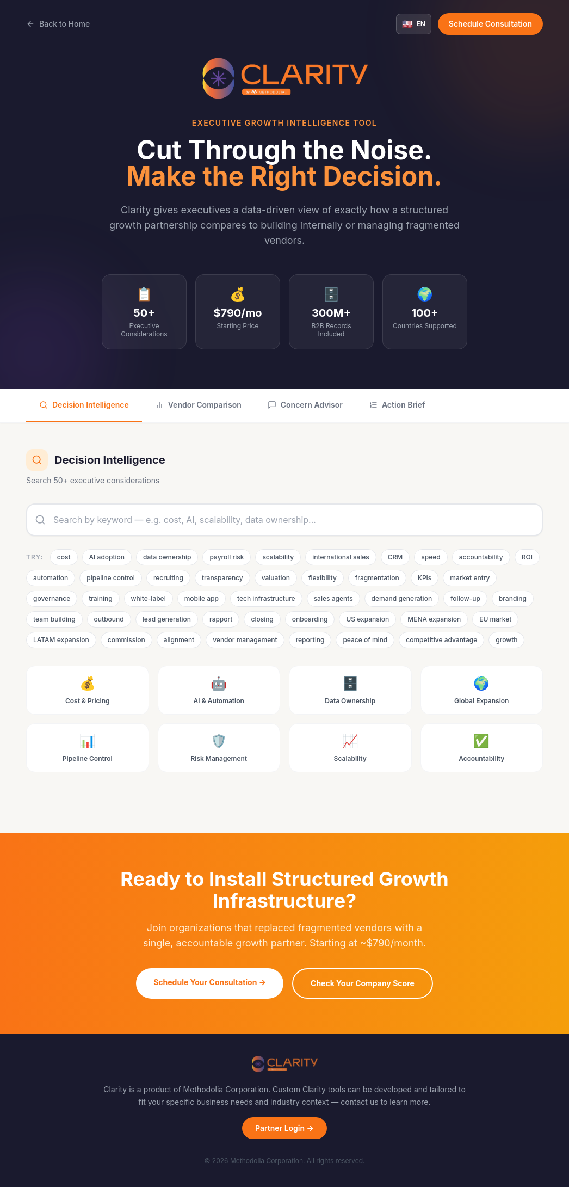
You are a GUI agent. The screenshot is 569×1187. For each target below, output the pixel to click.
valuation (276, 578)
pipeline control (110, 578)
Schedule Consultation (490, 23)
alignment (179, 640)
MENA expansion (434, 619)
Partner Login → (284, 1128)
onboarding (310, 619)
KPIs (425, 578)
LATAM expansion (61, 640)
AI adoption (107, 557)
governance (51, 598)
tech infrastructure (266, 598)
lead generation (167, 619)
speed (430, 557)
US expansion (367, 619)
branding (513, 598)
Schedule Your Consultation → (209, 982)
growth (506, 640)
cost (64, 557)
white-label (148, 598)
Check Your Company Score (363, 983)
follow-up (465, 598)
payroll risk (226, 557)
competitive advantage (441, 640)
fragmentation (377, 578)
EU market (495, 619)
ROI (527, 557)
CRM (395, 557)
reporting (310, 640)
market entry (470, 578)
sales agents (333, 598)
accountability (481, 557)
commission (126, 640)
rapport (220, 619)
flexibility (322, 578)
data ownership (167, 557)
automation (50, 578)
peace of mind (365, 640)
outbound (109, 619)
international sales (340, 557)
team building (54, 619)
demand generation (402, 598)
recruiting (168, 578)
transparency (222, 578)
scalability (278, 557)
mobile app (201, 598)
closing (262, 619)
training (100, 598)
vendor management (245, 640)
